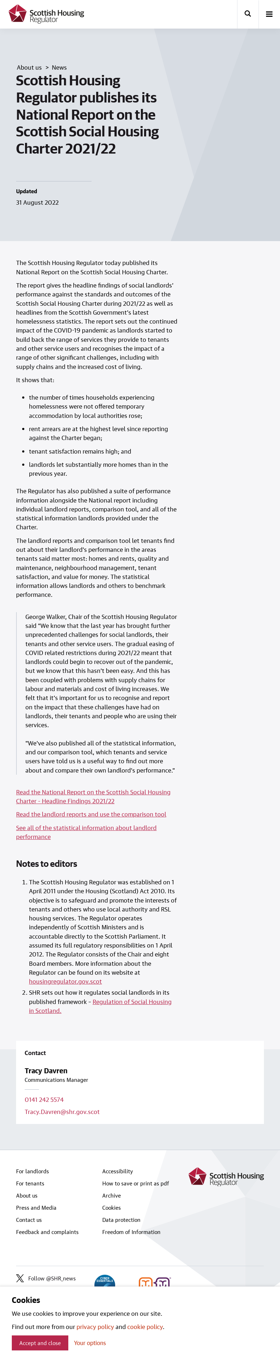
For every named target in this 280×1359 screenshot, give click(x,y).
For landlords (32, 1171)
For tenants (30, 1183)
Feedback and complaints (47, 1232)
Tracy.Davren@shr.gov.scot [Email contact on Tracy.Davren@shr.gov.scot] (62, 1111)
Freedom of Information (131, 1232)
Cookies (111, 1207)
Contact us (29, 1219)
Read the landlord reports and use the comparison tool (91, 814)
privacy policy (95, 1326)
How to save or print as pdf (135, 1183)
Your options (90, 1342)
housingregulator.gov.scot (65, 981)
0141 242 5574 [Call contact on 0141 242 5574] (44, 1099)
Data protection (121, 1219)
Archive (111, 1195)
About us (27, 1195)
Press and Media (36, 1207)
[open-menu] (269, 14)
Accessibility (117, 1171)
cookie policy (145, 1326)
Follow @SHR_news (46, 1278)
